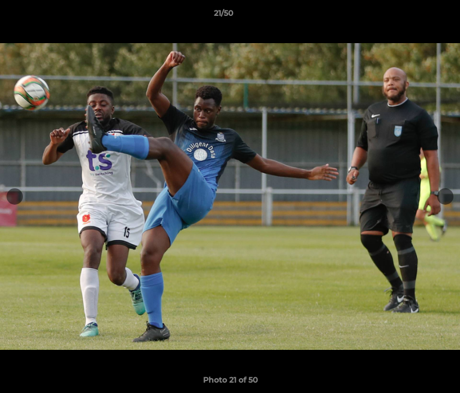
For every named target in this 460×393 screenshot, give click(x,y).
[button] (414, 16)
